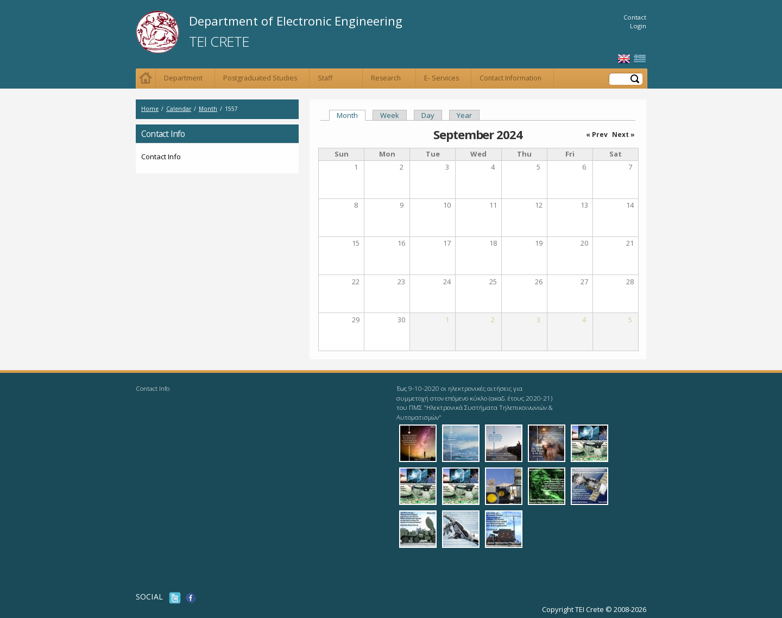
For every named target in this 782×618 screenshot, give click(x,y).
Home (145, 79)
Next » (623, 134)
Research (386, 78)
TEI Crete (219, 41)
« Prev (597, 134)
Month (208, 109)
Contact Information (510, 78)
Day (427, 115)
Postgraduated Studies (260, 78)
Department (183, 78)
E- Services (441, 78)
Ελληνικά (639, 59)
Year (464, 115)
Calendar (178, 109)
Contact (634, 17)
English (623, 59)
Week (389, 115)
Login (638, 26)
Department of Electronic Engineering (295, 21)
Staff (325, 78)
